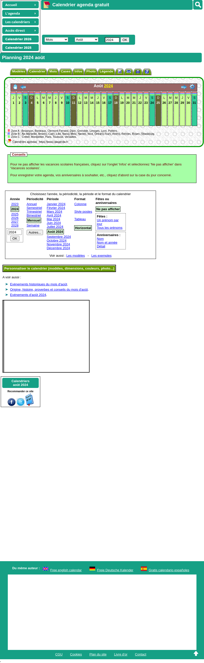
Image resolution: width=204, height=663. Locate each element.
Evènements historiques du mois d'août (38, 284)
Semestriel (34, 208)
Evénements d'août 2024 (28, 295)
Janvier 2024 (56, 204)
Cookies (76, 654)
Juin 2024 (54, 223)
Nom (100, 239)
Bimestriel (34, 215)
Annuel (32, 204)
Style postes (83, 211)
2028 (15, 225)
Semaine (33, 225)
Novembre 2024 (58, 244)
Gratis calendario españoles (169, 570)
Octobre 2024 (57, 240)
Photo (91, 71)
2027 (15, 222)
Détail (101, 246)
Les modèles (75, 255)
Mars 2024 (54, 211)
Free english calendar (66, 570)
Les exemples (101, 255)
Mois (53, 71)
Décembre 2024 (58, 248)
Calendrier (37, 71)
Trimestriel (34, 211)
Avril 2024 (54, 215)
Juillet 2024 (55, 227)
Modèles (18, 71)
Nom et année (107, 242)
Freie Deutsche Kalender (115, 570)
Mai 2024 (53, 219)
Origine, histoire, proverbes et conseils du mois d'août (49, 289)
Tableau (80, 219)
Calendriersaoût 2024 (21, 383)
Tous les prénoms (110, 228)
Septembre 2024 (59, 237)
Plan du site (98, 654)
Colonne (80, 204)
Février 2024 (56, 208)
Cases (65, 71)
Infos (78, 71)
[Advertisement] (114, 21)
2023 (15, 204)
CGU (59, 654)
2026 (15, 218)
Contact (140, 654)
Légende (106, 71)
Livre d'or (120, 654)
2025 (15, 214)
